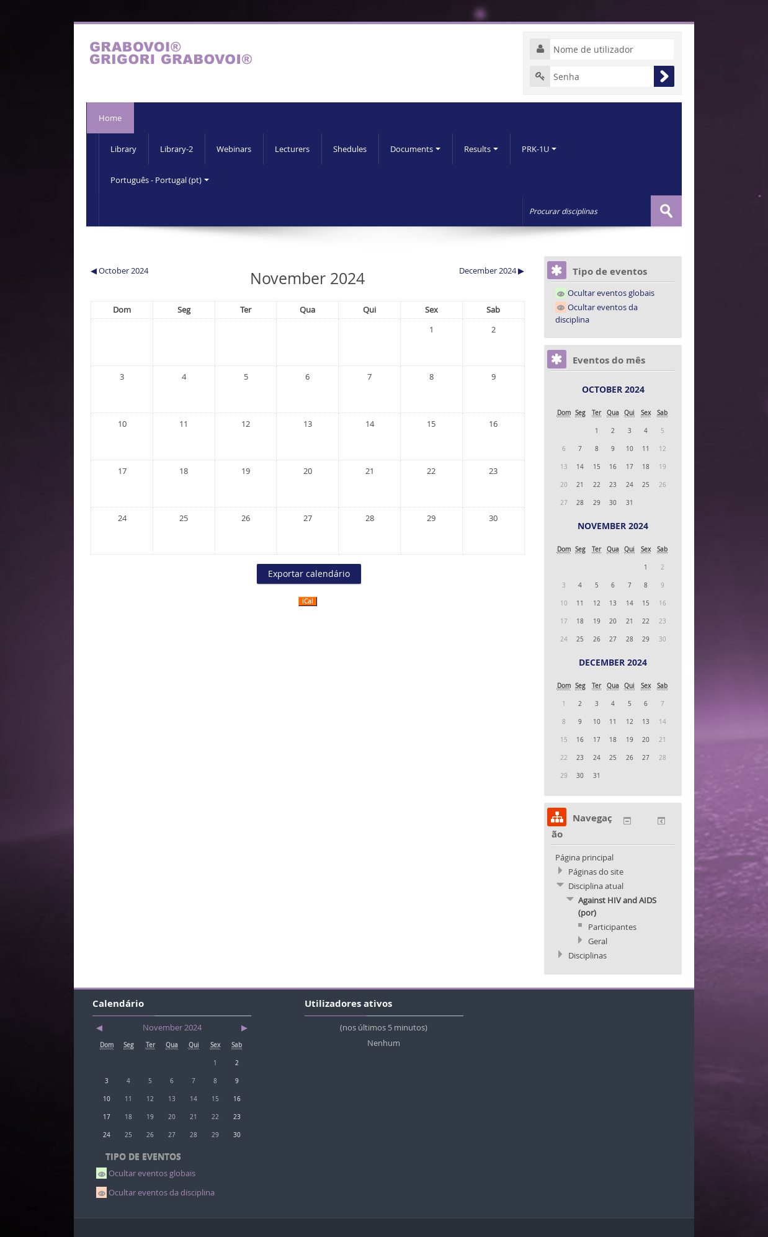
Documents (415, 148)
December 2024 (613, 662)
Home (110, 117)
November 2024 (613, 526)
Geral (597, 941)
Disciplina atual (595, 885)
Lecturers (292, 148)
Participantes (612, 926)
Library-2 (176, 148)
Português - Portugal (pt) (159, 179)
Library (123, 148)
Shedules (350, 148)
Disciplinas (587, 955)
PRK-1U (539, 148)
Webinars (234, 148)
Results (481, 148)
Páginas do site (595, 871)
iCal (307, 601)
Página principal (584, 857)
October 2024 (613, 389)
